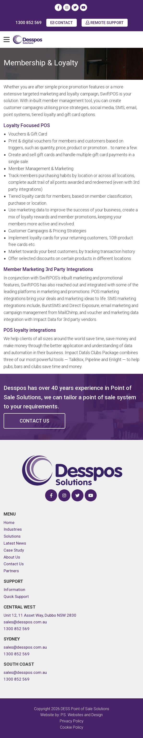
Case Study (14, 550)
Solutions (12, 536)
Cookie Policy (71, 727)
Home (9, 522)
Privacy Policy (71, 721)
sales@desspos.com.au (25, 622)
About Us (12, 557)
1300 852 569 (29, 22)
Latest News (15, 543)
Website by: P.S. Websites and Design (71, 715)
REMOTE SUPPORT (105, 22)
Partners (11, 570)
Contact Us (34, 421)
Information (14, 589)
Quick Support (16, 596)
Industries (13, 529)
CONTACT (61, 22)
